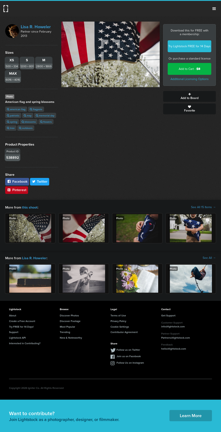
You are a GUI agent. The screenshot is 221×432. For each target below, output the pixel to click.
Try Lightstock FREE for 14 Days (189, 46)
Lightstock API (17, 337)
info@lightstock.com (173, 326)
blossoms (29, 122)
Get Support (168, 315)
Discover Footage (70, 320)
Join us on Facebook (129, 356)
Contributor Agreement (124, 331)
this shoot (29, 207)
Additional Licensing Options (189, 79)
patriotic (13, 115)
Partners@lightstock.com (175, 337)
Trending (65, 331)
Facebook (17, 181)
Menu (214, 8)
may (28, 115)
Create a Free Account (22, 320)
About (12, 315)
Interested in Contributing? (25, 343)
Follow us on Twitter (128, 349)
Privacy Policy (118, 320)
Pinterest (16, 189)
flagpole (36, 109)
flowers (46, 122)
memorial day (45, 115)
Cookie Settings (119, 326)
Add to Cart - (189, 69)
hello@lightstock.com (173, 348)
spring (12, 122)
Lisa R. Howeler (36, 27)
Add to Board (189, 96)
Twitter (40, 181)
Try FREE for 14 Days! (21, 326)
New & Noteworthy (71, 337)
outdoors (26, 128)
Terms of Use (118, 315)
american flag (16, 109)
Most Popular (67, 326)
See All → (209, 258)
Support (13, 331)
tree (11, 128)
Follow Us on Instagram (130, 362)
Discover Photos (69, 315)
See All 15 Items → (203, 207)
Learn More (191, 415)
